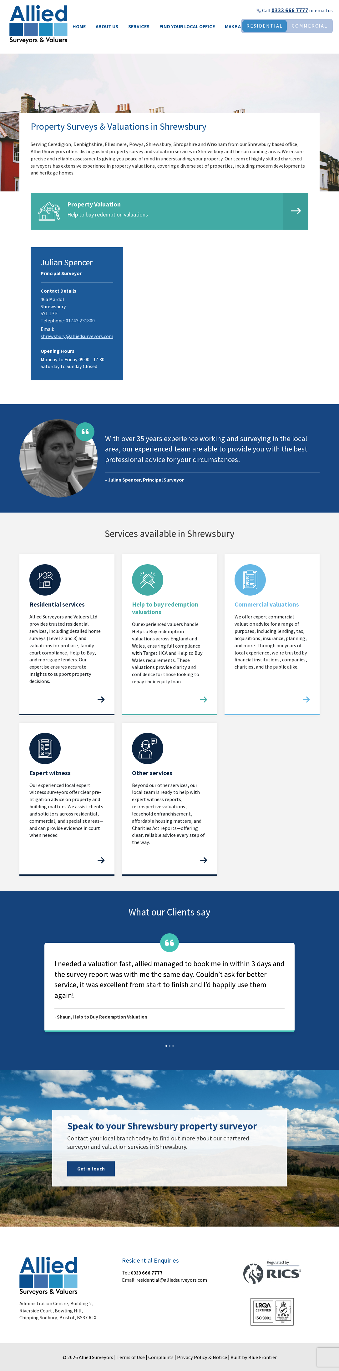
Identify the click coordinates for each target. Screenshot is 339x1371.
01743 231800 (80, 320)
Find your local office (187, 26)
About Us (107, 26)
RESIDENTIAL (264, 26)
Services (138, 26)
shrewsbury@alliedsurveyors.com (77, 336)
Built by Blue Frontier (253, 1357)
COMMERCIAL (309, 26)
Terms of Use (131, 1357)
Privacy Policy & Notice (202, 1357)
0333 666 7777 (289, 10)
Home (79, 26)
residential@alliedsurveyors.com (171, 1280)
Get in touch (91, 1168)
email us (324, 10)
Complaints (161, 1357)
